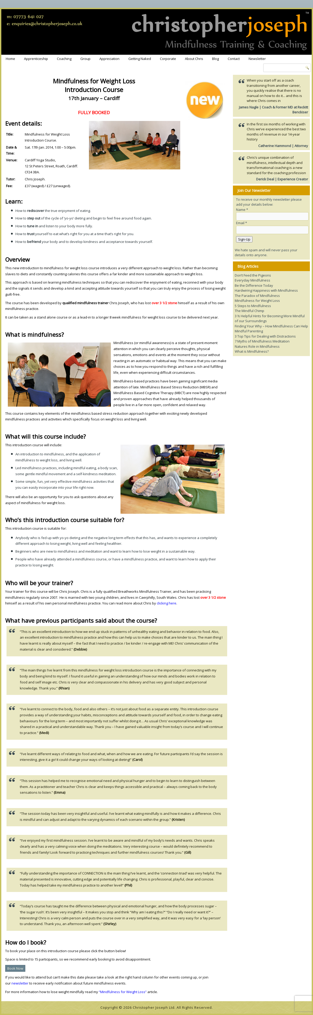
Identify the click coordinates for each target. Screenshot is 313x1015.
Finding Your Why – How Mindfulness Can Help (271, 326)
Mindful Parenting (249, 331)
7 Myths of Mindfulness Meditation (262, 341)
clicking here (166, 603)
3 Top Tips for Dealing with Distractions (265, 336)
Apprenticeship (36, 58)
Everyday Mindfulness (252, 280)
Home (10, 58)
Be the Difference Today (254, 285)
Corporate (168, 58)
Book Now (15, 968)
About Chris (194, 58)
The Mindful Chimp (249, 310)
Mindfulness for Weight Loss (257, 300)
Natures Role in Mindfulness (257, 346)
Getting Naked (139, 58)
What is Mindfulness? (252, 351)
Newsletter (257, 58)
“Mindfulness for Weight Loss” (123, 991)
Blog (215, 58)
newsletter (19, 983)
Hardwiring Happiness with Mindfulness (266, 290)
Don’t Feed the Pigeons (253, 275)
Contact (234, 58)
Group (85, 58)
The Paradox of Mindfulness (257, 295)
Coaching (64, 58)
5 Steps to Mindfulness (253, 305)
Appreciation (109, 58)
